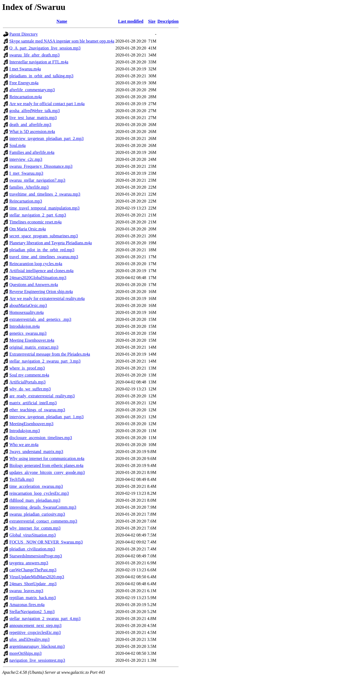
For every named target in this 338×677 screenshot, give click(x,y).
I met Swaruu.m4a (25, 69)
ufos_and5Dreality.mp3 (29, 639)
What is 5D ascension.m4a (32, 131)
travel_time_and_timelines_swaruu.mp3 (43, 256)
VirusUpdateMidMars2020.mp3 (36, 577)
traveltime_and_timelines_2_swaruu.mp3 (44, 194)
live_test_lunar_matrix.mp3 (33, 117)
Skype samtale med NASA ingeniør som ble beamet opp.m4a (61, 41)
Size (152, 21)
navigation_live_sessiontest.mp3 (37, 660)
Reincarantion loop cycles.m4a (35, 263)
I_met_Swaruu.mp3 (26, 173)
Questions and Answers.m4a (33, 284)
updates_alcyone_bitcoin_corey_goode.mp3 (47, 472)
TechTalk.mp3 (21, 479)
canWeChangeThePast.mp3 (32, 570)
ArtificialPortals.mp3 (27, 382)
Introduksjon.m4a (24, 326)
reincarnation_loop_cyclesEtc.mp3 (39, 493)
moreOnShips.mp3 (25, 653)
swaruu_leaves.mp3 (26, 590)
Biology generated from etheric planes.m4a (46, 465)
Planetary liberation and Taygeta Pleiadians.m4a (50, 243)
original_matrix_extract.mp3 (34, 347)
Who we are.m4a (24, 444)
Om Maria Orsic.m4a (27, 229)
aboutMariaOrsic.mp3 (28, 305)
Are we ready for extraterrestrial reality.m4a (46, 298)
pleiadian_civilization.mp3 (32, 549)
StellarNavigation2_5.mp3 (32, 611)
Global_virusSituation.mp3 (32, 535)
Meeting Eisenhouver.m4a (31, 340)
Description (168, 21)
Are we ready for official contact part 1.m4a (46, 103)
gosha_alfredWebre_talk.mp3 (34, 110)
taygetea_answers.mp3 (28, 563)
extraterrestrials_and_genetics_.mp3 (40, 319)
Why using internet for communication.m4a (46, 458)
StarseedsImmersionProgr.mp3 (35, 556)
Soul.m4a (17, 145)
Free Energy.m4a (24, 83)
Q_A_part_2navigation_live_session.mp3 (44, 48)
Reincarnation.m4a (25, 96)
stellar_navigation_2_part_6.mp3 (37, 215)
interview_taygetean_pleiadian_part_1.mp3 (46, 416)
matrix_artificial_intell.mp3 (33, 403)
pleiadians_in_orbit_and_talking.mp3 (41, 76)
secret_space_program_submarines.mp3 (43, 236)
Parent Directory (23, 34)
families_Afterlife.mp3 (29, 187)
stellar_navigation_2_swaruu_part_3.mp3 (44, 361)
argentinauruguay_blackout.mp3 (37, 646)
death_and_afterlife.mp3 (30, 124)
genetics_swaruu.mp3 (28, 333)
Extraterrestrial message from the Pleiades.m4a (49, 354)
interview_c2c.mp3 (25, 159)
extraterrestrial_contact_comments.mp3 (43, 521)
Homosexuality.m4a (26, 312)
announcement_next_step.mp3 (35, 625)
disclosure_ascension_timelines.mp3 (40, 437)
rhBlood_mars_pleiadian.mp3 (34, 500)
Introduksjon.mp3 (24, 430)
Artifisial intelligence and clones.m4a (41, 270)
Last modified (131, 21)
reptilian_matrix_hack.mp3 (32, 597)
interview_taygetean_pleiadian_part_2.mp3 (46, 138)
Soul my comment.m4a (29, 375)
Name (61, 21)
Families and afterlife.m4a (31, 152)
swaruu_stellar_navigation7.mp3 (37, 180)
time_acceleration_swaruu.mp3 (36, 486)
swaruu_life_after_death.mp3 (34, 55)
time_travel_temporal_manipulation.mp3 (44, 208)
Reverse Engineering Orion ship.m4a (41, 291)
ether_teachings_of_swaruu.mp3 (37, 410)
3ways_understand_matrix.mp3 (36, 451)
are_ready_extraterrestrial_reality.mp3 (42, 396)
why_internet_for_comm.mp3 (35, 528)
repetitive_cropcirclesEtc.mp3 (35, 632)
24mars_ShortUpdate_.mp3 (32, 583)
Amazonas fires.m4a (27, 604)
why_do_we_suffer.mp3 (30, 389)
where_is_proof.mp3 (27, 368)
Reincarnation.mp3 (25, 201)
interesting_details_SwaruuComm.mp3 (42, 507)
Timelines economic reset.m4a (35, 222)
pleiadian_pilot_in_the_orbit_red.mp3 (41, 250)
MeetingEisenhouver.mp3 (31, 423)
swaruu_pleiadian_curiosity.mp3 (37, 514)
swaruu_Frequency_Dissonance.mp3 (40, 166)
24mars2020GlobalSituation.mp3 (37, 277)
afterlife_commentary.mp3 (32, 90)
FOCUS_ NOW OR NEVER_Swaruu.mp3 (46, 542)
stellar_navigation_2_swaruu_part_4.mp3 (44, 618)
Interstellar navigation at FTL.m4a (38, 62)
